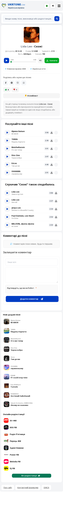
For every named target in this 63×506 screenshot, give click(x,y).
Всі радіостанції (30, 475)
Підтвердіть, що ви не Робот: (20, 288)
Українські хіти (39, 69)
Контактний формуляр (27, 487)
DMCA (46, 487)
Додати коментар (31, 299)
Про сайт (7, 487)
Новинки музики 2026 (16, 69)
